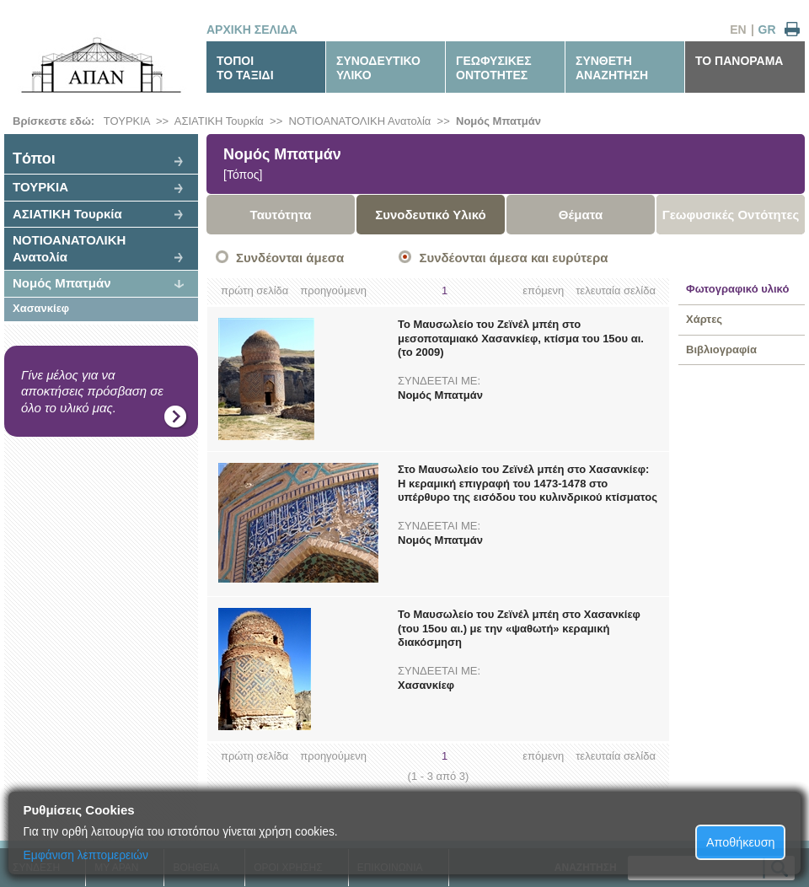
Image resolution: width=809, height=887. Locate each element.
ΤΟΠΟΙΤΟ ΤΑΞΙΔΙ (245, 68)
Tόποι (34, 158)
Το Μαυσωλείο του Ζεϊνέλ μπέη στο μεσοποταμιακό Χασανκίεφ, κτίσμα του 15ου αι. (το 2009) (521, 338)
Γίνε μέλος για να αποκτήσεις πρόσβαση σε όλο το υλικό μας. (92, 391)
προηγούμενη (333, 290)
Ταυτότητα (281, 214)
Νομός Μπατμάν (498, 121)
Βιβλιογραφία (721, 349)
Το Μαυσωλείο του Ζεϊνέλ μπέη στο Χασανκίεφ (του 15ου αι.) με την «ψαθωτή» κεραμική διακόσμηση (519, 628)
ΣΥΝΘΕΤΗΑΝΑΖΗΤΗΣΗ (612, 68)
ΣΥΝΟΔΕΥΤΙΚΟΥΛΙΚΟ (378, 68)
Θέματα (581, 214)
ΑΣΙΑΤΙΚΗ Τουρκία (219, 121)
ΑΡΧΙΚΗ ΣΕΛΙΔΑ (251, 29)
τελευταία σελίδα (616, 290)
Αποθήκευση (740, 842)
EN (738, 29)
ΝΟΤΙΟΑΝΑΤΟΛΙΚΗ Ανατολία (360, 121)
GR (767, 29)
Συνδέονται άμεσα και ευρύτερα (513, 257)
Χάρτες (704, 319)
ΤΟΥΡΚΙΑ (127, 121)
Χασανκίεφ (41, 308)
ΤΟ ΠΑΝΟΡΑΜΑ (739, 60)
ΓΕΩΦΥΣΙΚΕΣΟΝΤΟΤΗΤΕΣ (494, 68)
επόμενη (543, 290)
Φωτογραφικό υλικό (737, 288)
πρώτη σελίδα (254, 290)
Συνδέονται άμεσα (290, 257)
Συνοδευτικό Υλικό (430, 214)
